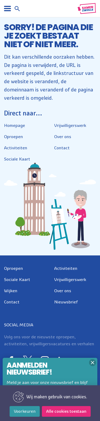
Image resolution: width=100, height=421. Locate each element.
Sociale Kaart (17, 159)
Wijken (10, 290)
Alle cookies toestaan (66, 411)
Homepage (14, 125)
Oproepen (13, 136)
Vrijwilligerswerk (70, 125)
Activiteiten (15, 147)
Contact (62, 147)
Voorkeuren (24, 411)
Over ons (62, 136)
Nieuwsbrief (66, 301)
